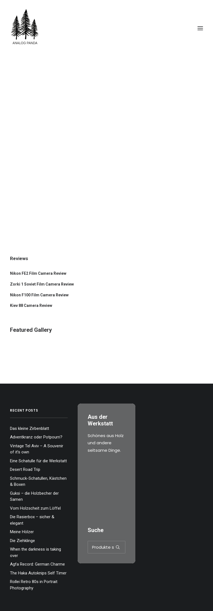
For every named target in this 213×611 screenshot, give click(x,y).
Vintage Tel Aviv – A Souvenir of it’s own (36, 449)
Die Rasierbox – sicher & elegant (32, 520)
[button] (200, 28)
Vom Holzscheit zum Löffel (35, 508)
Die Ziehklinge (22, 540)
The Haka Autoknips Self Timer (38, 573)
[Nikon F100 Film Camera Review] (106, 295)
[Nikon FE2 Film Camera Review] (106, 273)
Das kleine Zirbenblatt (29, 428)
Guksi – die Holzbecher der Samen (34, 496)
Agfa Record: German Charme (37, 564)
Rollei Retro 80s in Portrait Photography (33, 585)
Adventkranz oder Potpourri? (36, 437)
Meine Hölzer (22, 531)
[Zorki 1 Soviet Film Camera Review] (106, 284)
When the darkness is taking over (35, 552)
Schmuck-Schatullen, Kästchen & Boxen (38, 481)
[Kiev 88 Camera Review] (106, 305)
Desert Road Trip (25, 469)
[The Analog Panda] (106, 28)
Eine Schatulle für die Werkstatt (38, 460)
